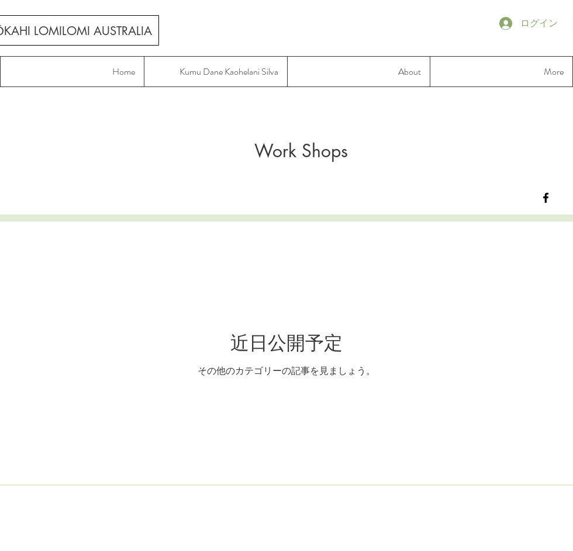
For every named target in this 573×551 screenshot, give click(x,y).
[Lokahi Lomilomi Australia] (546, 198)
